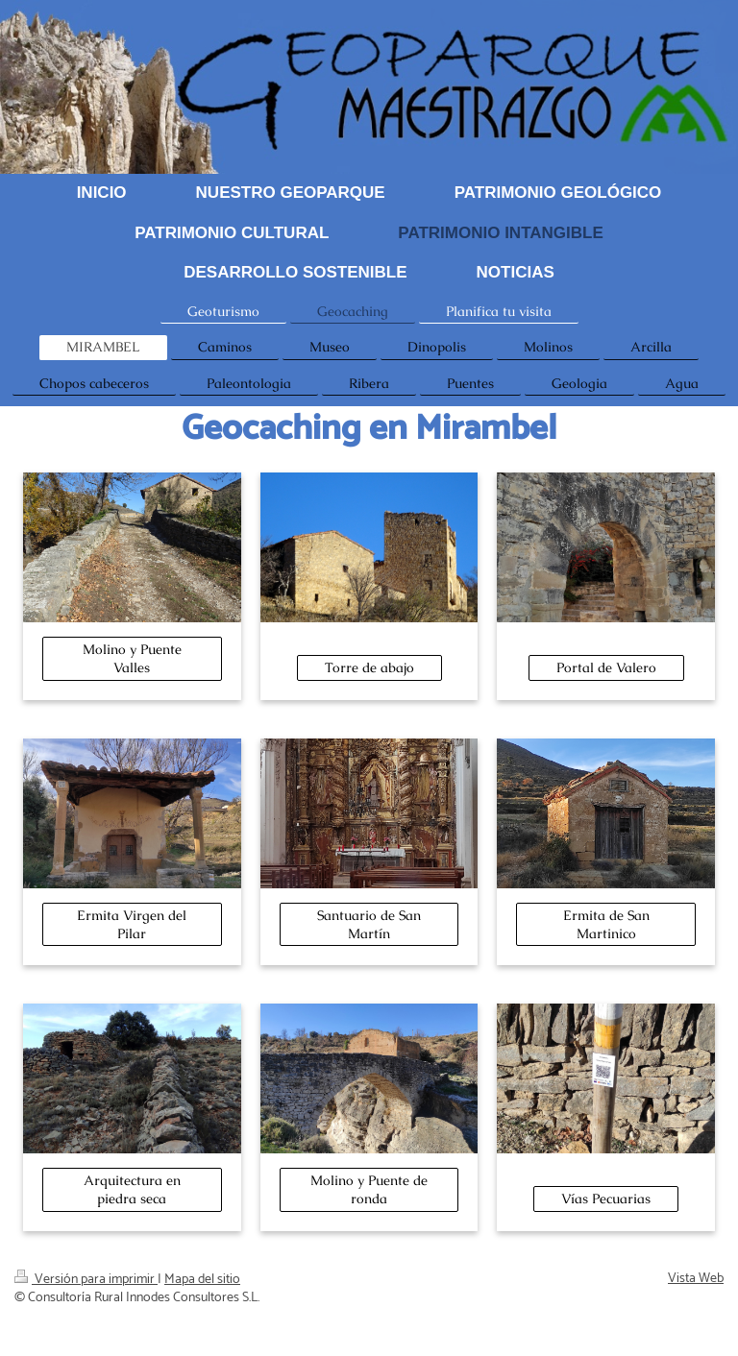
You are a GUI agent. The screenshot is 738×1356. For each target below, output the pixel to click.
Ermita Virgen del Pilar (131, 924)
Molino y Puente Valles (132, 658)
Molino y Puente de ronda (369, 1189)
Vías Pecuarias (606, 1198)
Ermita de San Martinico (606, 924)
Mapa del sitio (202, 1280)
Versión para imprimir (86, 1280)
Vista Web (696, 1279)
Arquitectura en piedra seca (132, 1189)
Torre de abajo (369, 667)
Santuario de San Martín (369, 924)
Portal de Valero (606, 667)
